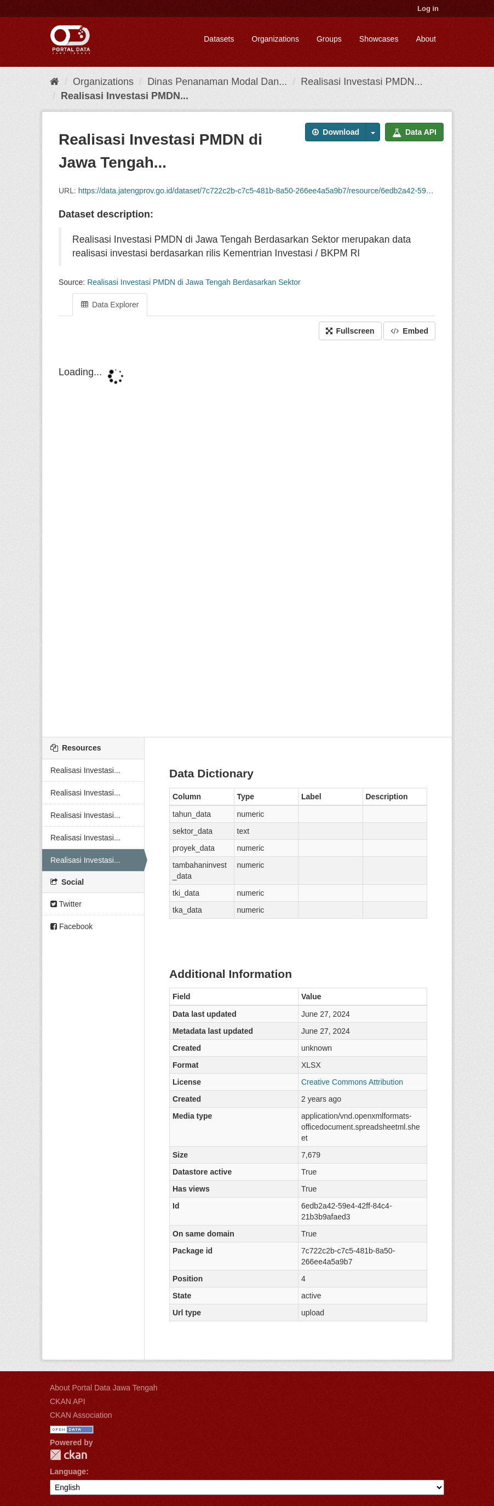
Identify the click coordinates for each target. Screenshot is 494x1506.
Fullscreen (350, 331)
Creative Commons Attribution (352, 1082)
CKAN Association (81, 1415)
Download (335, 132)
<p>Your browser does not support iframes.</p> (247, 540)
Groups (329, 39)
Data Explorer (110, 304)
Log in (428, 8)
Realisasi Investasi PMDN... (361, 81)
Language (68, 1471)
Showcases (379, 39)
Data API (414, 132)
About (426, 39)
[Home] (54, 81)
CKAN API (67, 1401)
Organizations (275, 39)
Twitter (66, 904)
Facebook (71, 926)
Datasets (219, 39)
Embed (409, 331)
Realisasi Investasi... (85, 770)
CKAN (68, 1455)
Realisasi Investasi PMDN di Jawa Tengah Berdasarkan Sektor (194, 282)
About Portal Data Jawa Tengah (104, 1387)
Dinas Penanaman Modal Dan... (217, 81)
